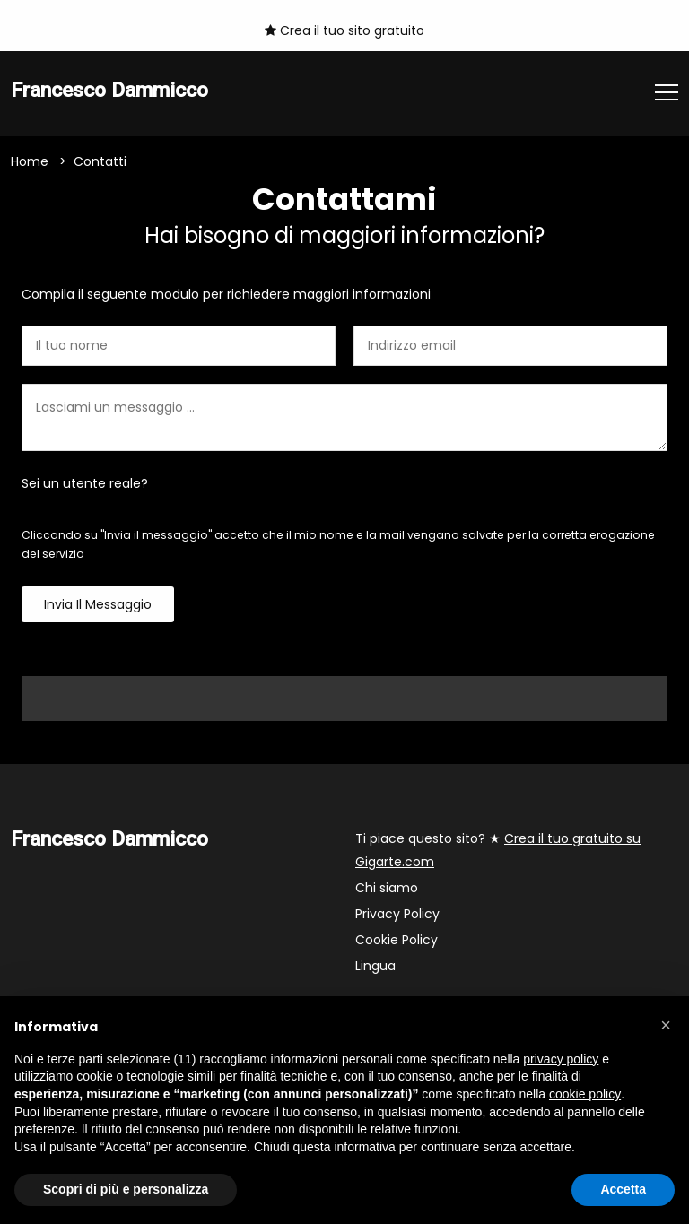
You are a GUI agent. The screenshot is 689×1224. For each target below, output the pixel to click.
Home (29, 161)
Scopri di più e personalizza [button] (125, 1189)
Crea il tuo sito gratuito (344, 30)
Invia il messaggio (98, 604)
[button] (665, 1025)
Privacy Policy (397, 914)
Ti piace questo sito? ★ (498, 850)
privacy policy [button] (560, 1059)
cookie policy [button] (585, 1094)
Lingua (375, 966)
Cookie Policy (396, 940)
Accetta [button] (623, 1189)
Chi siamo (386, 888)
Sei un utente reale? (85, 483)
